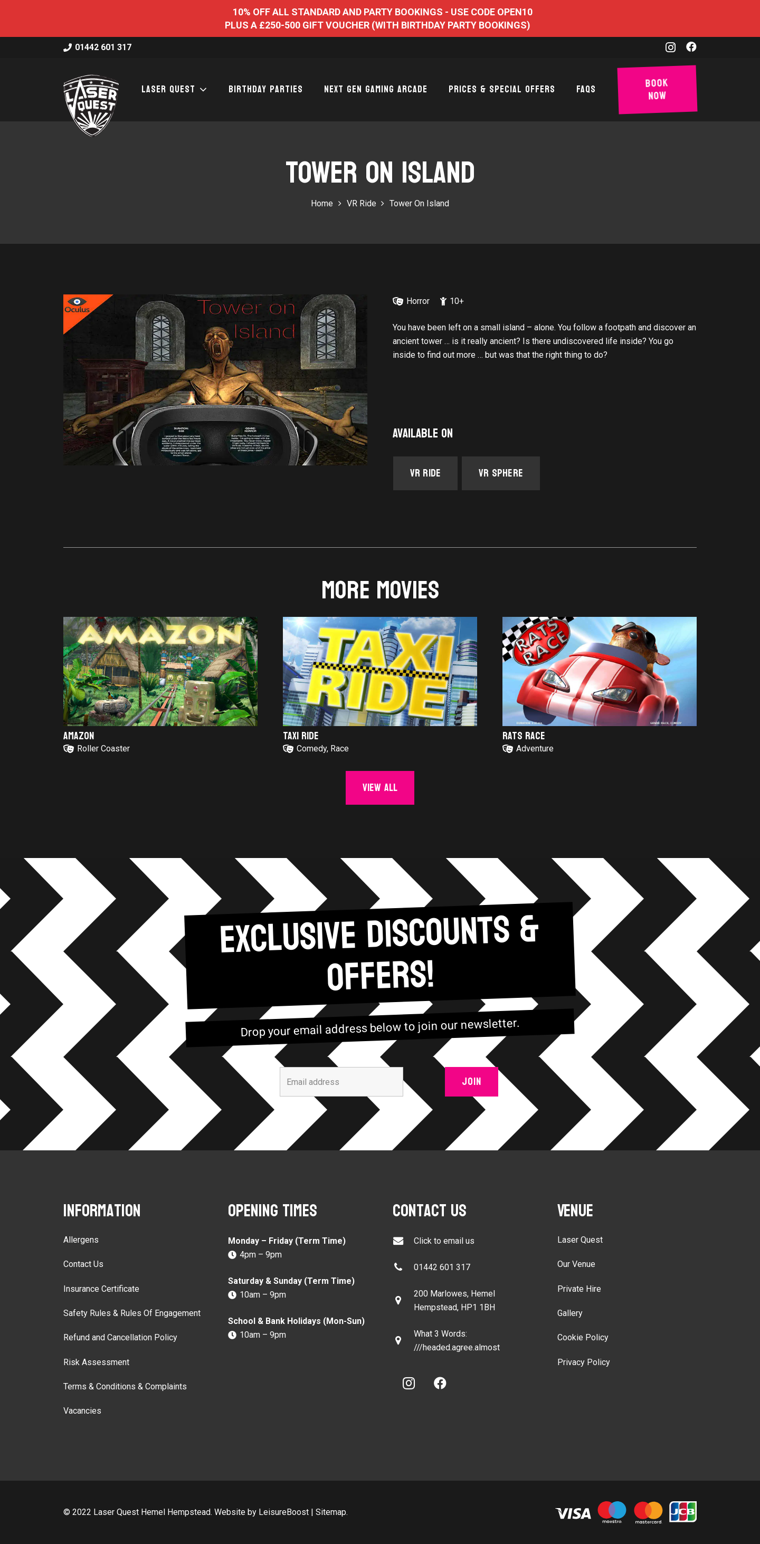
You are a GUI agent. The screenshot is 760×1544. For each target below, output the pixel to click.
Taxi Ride (301, 736)
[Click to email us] (403, 1241)
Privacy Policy (583, 1362)
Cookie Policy (583, 1337)
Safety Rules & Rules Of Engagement (132, 1313)
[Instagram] (671, 47)
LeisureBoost (284, 1512)
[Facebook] (691, 47)
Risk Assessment (96, 1362)
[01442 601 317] (403, 1267)
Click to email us (444, 1241)
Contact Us (83, 1264)
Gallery (570, 1313)
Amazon (78, 736)
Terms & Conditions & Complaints (125, 1386)
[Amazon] (160, 671)
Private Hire (579, 1289)
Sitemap (331, 1512)
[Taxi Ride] (380, 671)
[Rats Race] (599, 671)
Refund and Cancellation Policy (120, 1337)
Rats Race (523, 736)
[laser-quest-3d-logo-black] (91, 105)
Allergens (81, 1240)
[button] (201, 89)
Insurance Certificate (101, 1289)
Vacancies (82, 1411)
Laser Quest (580, 1240)
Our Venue (576, 1264)
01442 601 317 (442, 1267)
